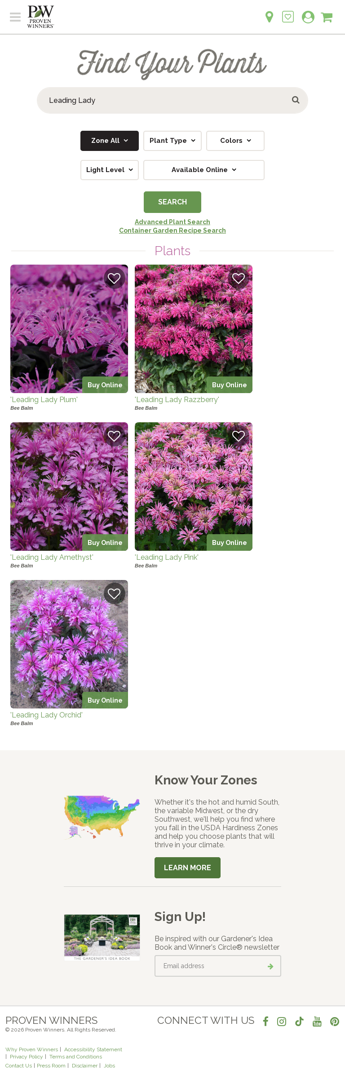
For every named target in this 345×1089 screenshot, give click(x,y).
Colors (232, 141)
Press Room (51, 1065)
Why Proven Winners (31, 1049)
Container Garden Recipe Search (172, 230)
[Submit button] (296, 100)
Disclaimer (84, 1065)
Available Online (201, 170)
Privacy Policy (26, 1057)
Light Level (106, 170)
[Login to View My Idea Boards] (288, 12)
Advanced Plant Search (172, 222)
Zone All (106, 141)
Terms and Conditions (75, 1057)
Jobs (109, 1065)
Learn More (187, 867)
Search (172, 202)
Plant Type (169, 141)
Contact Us (18, 1065)
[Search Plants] (172, 100)
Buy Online (105, 385)
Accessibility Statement (93, 1049)
